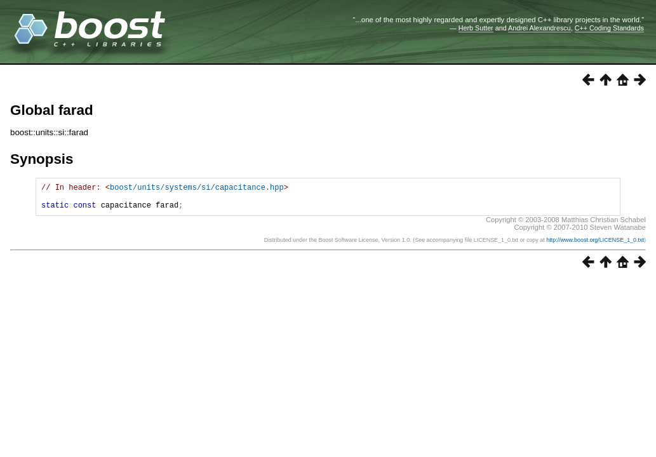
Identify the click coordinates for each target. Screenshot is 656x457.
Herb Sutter (476, 28)
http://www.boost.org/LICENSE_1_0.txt (595, 245)
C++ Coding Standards (609, 28)
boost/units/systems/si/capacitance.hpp (197, 188)
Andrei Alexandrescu (539, 28)
